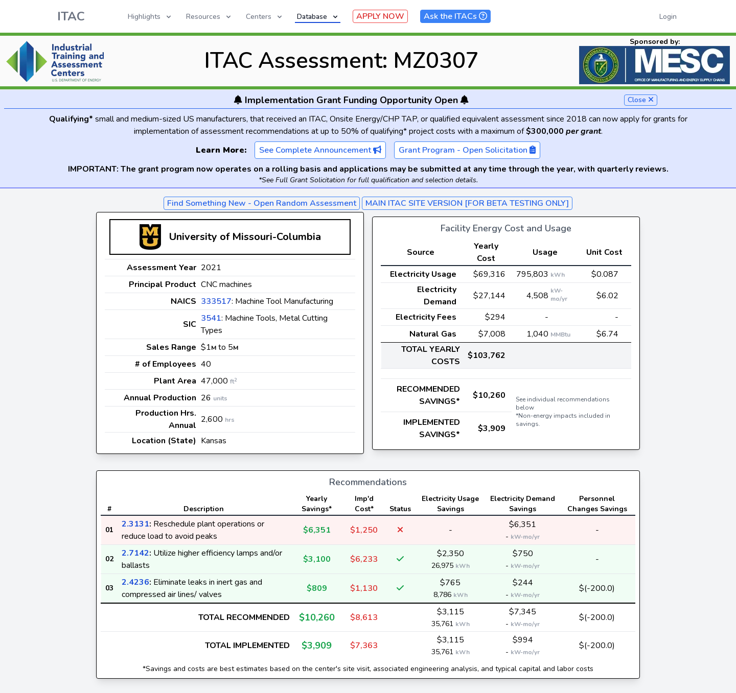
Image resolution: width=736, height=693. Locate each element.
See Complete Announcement (320, 150)
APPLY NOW (380, 16)
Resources (209, 16)
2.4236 (135, 582)
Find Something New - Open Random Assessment (261, 203)
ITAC (71, 16)
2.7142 (135, 553)
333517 (216, 301)
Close (641, 100)
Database (318, 16)
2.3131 (135, 524)
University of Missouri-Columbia (245, 237)
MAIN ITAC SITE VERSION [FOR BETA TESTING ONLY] (467, 203)
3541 (211, 318)
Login (668, 16)
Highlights (150, 16)
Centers (265, 16)
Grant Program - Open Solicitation (467, 150)
